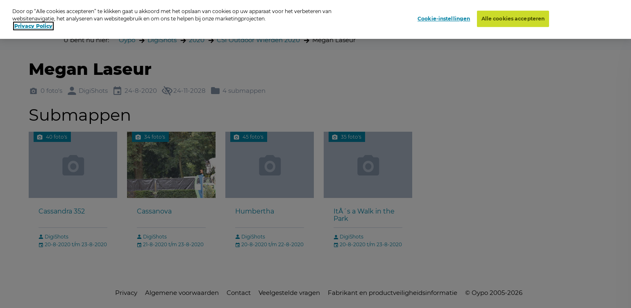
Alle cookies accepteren (513, 19)
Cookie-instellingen (444, 19)
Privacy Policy (33, 26)
